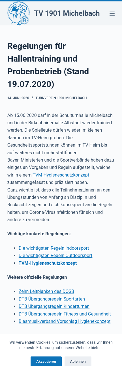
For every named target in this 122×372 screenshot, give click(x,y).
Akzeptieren (46, 361)
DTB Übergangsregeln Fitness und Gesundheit (65, 314)
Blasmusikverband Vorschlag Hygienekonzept (65, 321)
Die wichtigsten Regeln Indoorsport (54, 248)
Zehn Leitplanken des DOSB (46, 291)
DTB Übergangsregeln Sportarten (52, 299)
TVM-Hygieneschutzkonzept (61, 175)
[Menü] (112, 13)
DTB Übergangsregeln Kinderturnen (54, 306)
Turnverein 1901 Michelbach (61, 98)
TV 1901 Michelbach (67, 13)
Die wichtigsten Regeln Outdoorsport (56, 255)
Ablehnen (78, 361)
